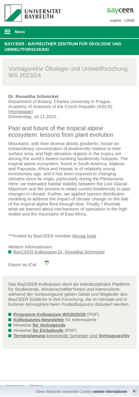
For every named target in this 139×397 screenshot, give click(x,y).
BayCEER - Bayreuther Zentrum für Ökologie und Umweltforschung (62, 46)
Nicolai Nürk (84, 235)
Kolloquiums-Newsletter (38, 319)
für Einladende (48, 330)
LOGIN (129, 20)
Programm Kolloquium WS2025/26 (49, 314)
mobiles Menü (30, 33)
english (116, 20)
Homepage (20, 111)
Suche (122, 32)
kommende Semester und (71, 335)
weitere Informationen (110, 392)
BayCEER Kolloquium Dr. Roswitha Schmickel (59, 251)
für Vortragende (49, 324)
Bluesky (10, 369)
